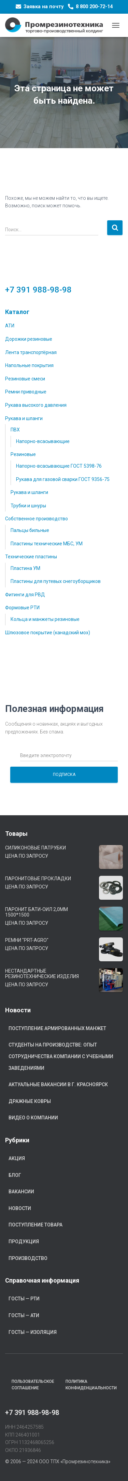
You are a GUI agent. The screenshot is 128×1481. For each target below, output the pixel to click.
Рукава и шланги (24, 418)
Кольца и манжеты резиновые (45, 619)
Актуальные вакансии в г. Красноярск (58, 1084)
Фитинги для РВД (25, 594)
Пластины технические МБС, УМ (47, 543)
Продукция (24, 1241)
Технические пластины (31, 556)
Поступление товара (35, 1224)
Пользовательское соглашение (33, 1384)
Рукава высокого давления (36, 405)
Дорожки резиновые (28, 339)
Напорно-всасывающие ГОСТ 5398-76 (59, 466)
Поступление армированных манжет (57, 1028)
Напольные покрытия (29, 365)
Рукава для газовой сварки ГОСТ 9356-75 (63, 479)
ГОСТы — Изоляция (33, 1332)
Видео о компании (33, 1117)
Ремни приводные (25, 391)
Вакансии (21, 1191)
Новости (20, 1208)
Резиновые (23, 454)
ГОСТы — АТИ (24, 1315)
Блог (15, 1175)
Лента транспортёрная (31, 352)
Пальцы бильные (30, 530)
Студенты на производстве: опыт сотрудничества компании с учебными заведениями (61, 1056)
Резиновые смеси (25, 378)
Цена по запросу (26, 856)
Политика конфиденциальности (91, 1384)
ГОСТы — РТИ (24, 1298)
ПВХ (15, 429)
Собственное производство (36, 518)
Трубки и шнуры (28, 505)
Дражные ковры (30, 1101)
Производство (28, 1258)
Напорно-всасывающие (43, 441)
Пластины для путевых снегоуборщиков (56, 581)
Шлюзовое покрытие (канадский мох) (47, 632)
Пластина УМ (25, 568)
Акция (17, 1158)
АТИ (9, 325)
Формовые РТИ (22, 607)
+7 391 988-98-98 (38, 290)
